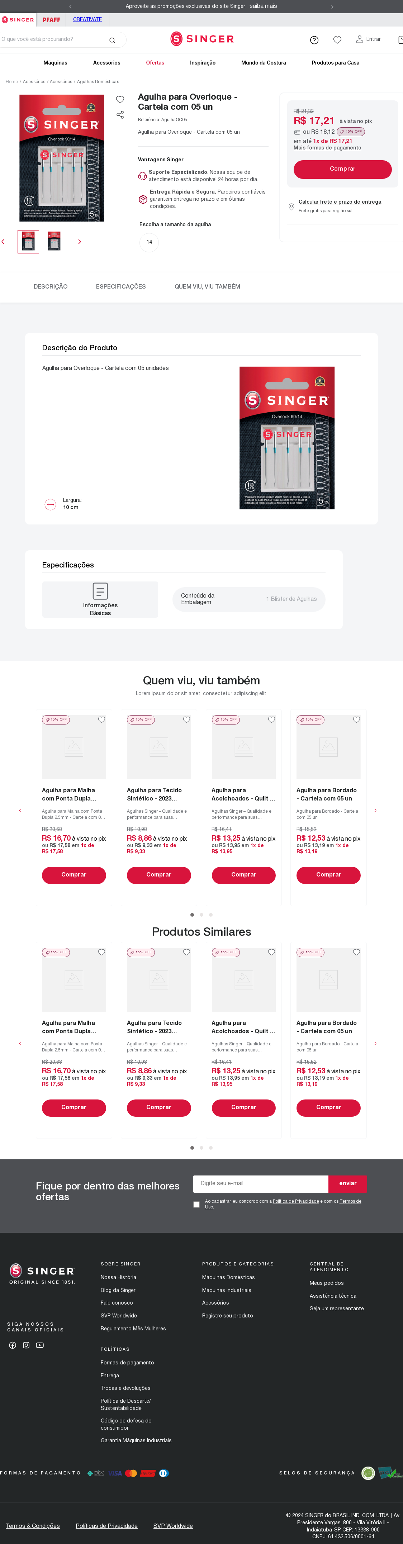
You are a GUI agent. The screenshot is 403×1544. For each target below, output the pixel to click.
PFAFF (51, 20)
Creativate (87, 20)
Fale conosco (117, 1303)
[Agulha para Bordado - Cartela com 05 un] (329, 807)
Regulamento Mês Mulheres (133, 1329)
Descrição (50, 287)
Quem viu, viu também (207, 287)
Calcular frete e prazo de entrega (340, 202)
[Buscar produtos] (112, 39)
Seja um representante (337, 1309)
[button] (120, 115)
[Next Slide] (332, 7)
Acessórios (34, 82)
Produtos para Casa (336, 63)
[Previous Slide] (70, 7)
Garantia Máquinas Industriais (136, 1441)
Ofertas (155, 63)
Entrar (373, 39)
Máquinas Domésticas (228, 1277)
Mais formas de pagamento (327, 148)
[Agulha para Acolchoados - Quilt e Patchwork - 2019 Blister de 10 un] (244, 807)
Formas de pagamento (127, 1363)
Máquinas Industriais (226, 1290)
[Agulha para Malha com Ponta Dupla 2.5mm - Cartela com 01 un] (74, 807)
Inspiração (202, 63)
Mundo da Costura (263, 63)
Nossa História (118, 1277)
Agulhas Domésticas (98, 82)
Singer (18, 17)
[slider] (41, 241)
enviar (348, 1183)
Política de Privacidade (296, 1201)
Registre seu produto (227, 1316)
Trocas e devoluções (126, 1388)
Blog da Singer (118, 1290)
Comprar (74, 875)
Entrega (110, 1376)
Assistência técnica (333, 1296)
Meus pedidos (327, 1283)
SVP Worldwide (119, 1316)
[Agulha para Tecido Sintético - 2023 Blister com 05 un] (159, 807)
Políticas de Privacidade (107, 1526)
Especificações (121, 287)
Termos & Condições (33, 1526)
